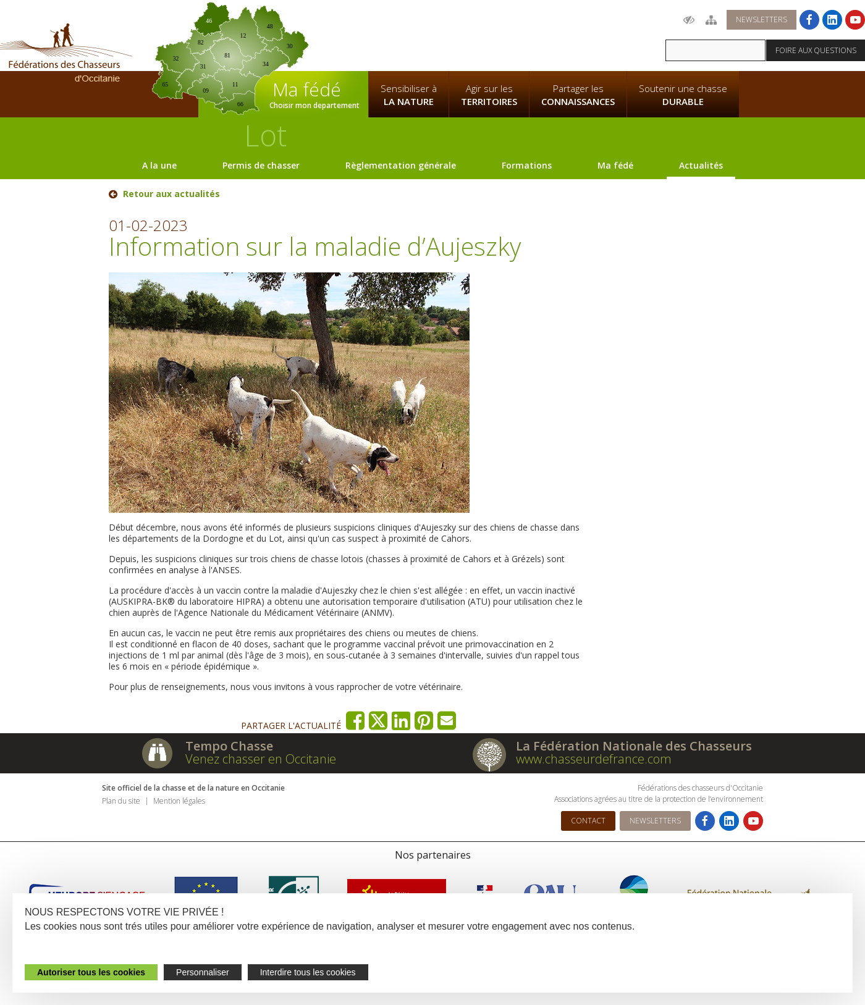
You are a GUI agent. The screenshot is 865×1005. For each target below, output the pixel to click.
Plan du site (121, 801)
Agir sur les (489, 95)
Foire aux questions (815, 50)
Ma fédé (615, 165)
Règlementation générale (400, 165)
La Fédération (408, 34)
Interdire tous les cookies (308, 972)
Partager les (578, 95)
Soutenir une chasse (683, 95)
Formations (527, 165)
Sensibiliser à (409, 95)
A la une (159, 165)
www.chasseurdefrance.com (594, 759)
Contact (588, 820)
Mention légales (179, 801)
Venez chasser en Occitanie (260, 759)
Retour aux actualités (171, 194)
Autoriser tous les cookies (91, 972)
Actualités (701, 165)
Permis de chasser (261, 165)
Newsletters (761, 19)
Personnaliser (202, 972)
